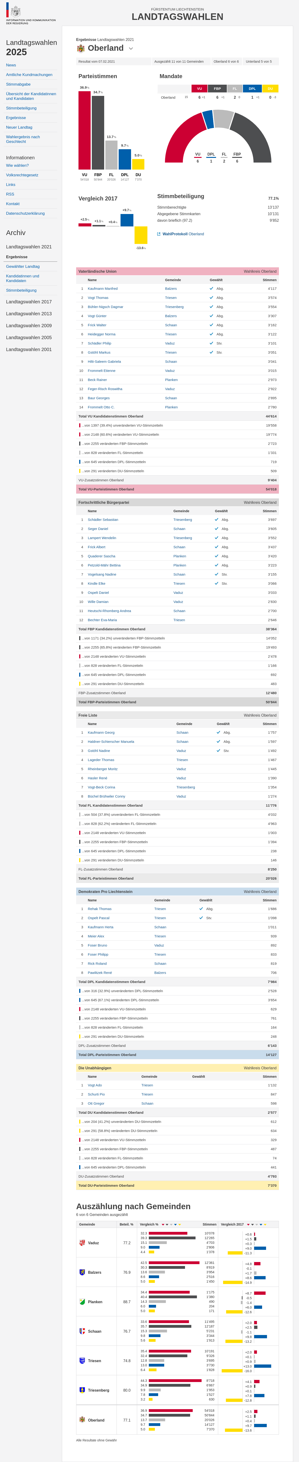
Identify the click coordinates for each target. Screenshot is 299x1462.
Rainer (97, 380)
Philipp (98, 954)
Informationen (20, 157)
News (11, 65)
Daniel (98, 529)
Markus (99, 352)
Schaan (171, 325)
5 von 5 (259, 61)
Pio (96, 1094)
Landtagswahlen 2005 (29, 337)
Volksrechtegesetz (22, 175)
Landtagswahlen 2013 (29, 313)
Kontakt (13, 204)
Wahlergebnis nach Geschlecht (23, 139)
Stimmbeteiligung (21, 108)
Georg (101, 732)
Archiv (15, 232)
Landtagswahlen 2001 (29, 349)
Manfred (103, 288)
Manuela (111, 742)
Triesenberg (174, 307)
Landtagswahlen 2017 (29, 301)
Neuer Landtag (19, 127)
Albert (96, 547)
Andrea (109, 611)
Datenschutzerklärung (25, 213)
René (97, 778)
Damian (98, 602)
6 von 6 (226, 61)
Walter (97, 325)
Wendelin (102, 538)
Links (10, 184)
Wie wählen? (17, 165)
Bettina (104, 565)
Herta (100, 927)
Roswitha (105, 389)
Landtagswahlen (31, 48)
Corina (101, 787)
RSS (10, 194)
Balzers (171, 288)
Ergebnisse (16, 118)
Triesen (171, 298)
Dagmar (105, 307)
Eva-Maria (102, 620)
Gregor (96, 1103)
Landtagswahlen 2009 (29, 325)
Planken (171, 380)
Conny (106, 796)
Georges (99, 398)
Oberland (180, 234)
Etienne (101, 371)
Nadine (102, 574)
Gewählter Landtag (23, 266)
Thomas (98, 298)
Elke (96, 583)
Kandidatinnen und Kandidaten (22, 278)
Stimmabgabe (18, 84)
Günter (97, 316)
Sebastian (103, 520)
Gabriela (104, 361)
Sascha (101, 556)
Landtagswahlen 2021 (29, 246)
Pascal (99, 918)
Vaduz (170, 343)
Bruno (97, 945)
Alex (96, 936)
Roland (97, 963)
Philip (99, 343)
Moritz (103, 769)
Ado (95, 1085)
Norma (101, 334)
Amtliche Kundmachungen (29, 75)
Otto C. (101, 407)
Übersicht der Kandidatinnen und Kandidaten (31, 96)
